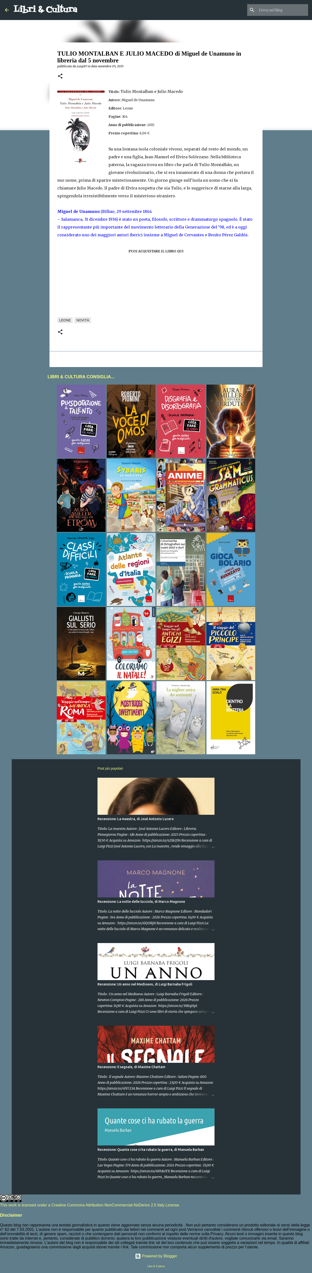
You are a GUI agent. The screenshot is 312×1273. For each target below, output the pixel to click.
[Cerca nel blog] (282, 10)
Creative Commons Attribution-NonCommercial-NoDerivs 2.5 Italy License (115, 1205)
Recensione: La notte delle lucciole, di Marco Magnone (141, 902)
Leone (65, 320)
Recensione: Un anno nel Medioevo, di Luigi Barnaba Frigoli (145, 984)
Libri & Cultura (45, 10)
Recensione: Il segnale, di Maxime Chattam (131, 1067)
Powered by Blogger (156, 1256)
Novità (82, 320)
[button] (60, 76)
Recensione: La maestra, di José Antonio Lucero (136, 819)
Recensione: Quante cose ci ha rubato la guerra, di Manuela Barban (151, 1150)
